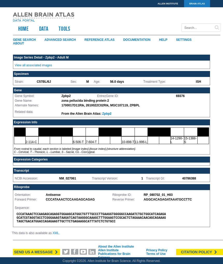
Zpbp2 (107, 113)
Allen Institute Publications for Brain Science (114, 253)
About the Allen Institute (116, 246)
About (18, 43)
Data (43, 28)
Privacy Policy (156, 250)
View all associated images (33, 65)
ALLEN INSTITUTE (168, 3)
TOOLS (64, 28)
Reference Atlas (100, 40)
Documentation (136, 40)
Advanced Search (60, 40)
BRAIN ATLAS (197, 3)
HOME (23, 28)
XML (56, 233)
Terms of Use (156, 254)
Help (163, 40)
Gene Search (24, 40)
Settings (184, 40)
